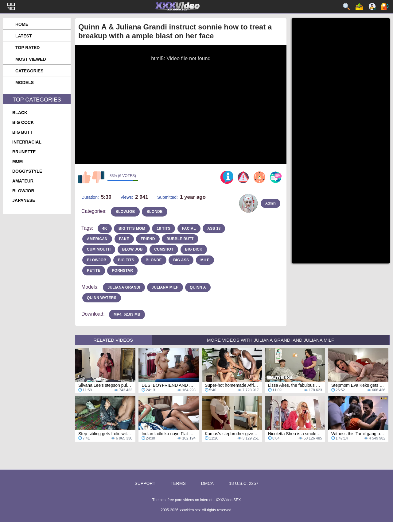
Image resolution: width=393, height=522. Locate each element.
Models (24, 82)
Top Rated (27, 47)
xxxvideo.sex (190, 510)
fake (124, 239)
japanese (23, 200)
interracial (26, 142)
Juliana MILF (165, 287)
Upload (359, 6)
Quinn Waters (101, 298)
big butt (22, 132)
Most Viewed (30, 59)
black (19, 112)
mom (17, 161)
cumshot (163, 249)
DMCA (207, 483)
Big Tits (126, 260)
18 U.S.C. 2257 (244, 483)
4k (104, 228)
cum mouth (99, 249)
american (97, 239)
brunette (24, 151)
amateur (22, 180)
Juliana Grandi (123, 287)
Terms (178, 483)
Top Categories (37, 100)
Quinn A (198, 287)
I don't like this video (98, 177)
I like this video (84, 177)
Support (144, 483)
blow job (132, 249)
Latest (23, 35)
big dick (193, 249)
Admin (270, 203)
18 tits (163, 228)
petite (93, 270)
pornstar (122, 270)
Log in (385, 6)
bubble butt (180, 239)
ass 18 (213, 228)
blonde (154, 211)
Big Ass (181, 260)
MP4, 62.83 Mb (127, 314)
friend (148, 239)
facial (189, 228)
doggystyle (27, 171)
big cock (23, 122)
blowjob (23, 190)
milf (204, 260)
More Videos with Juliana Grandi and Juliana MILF (270, 340)
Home (21, 24)
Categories (29, 70)
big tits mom (132, 228)
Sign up (372, 6)
